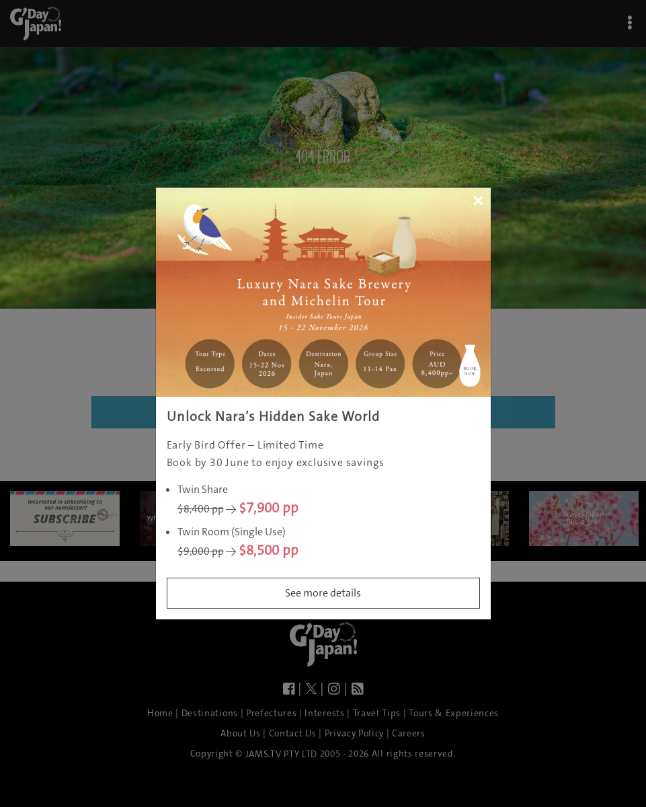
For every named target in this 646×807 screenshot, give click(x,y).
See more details (323, 593)
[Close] (478, 200)
